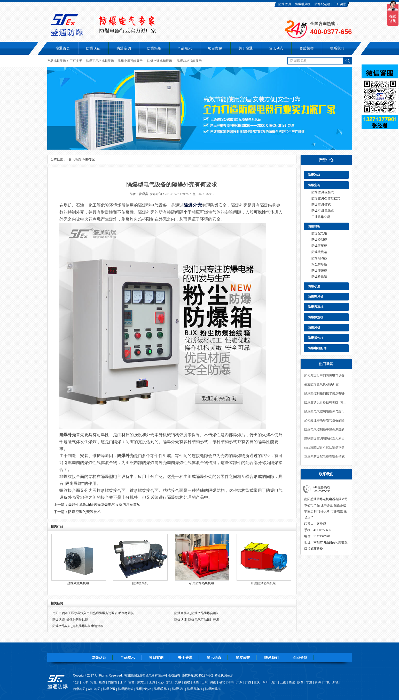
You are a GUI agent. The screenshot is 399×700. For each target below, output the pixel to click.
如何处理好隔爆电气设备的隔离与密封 (326, 420)
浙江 (169, 682)
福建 (187, 682)
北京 (76, 682)
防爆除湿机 (315, 317)
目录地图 (79, 689)
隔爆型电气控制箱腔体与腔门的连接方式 (326, 411)
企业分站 (300, 657)
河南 (213, 682)
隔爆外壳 (192, 205)
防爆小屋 (314, 286)
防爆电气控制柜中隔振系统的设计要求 (326, 429)
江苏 (161, 682)
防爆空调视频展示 (159, 61)
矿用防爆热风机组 (201, 583)
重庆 (257, 682)
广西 (248, 682)
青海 (318, 682)
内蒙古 (112, 682)
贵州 (274, 682)
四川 (265, 682)
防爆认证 (93, 48)
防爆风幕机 (315, 307)
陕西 (300, 682)
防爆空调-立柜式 (322, 192)
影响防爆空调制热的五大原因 (324, 438)
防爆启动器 (319, 258)
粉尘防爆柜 (319, 264)
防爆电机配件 (317, 348)
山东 (204, 682)
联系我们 (271, 657)
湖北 (222, 682)
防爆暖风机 (302, 4)
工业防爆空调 (320, 217)
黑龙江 (141, 682)
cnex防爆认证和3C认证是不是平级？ (326, 447)
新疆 (335, 682)
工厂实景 (340, 4)
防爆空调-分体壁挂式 (325, 198)
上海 (152, 682)
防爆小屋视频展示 (130, 61)
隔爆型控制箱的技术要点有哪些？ (326, 393)
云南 (283, 682)
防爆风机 (314, 327)
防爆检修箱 (319, 277)
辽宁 (123, 682)
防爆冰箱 (314, 175)
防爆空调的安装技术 (84, 512)
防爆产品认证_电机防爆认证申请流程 (78, 626)
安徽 (178, 682)
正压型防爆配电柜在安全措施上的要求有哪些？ (326, 456)
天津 (85, 682)
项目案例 (156, 657)
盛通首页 (63, 48)
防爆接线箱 (319, 252)
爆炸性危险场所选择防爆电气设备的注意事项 (104, 505)
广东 (239, 682)
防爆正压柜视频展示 (100, 61)
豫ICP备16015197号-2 (197, 675)
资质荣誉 (243, 657)
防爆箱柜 (314, 226)
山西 (102, 682)
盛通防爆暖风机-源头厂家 (321, 384)
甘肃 (309, 682)
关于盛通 (185, 657)
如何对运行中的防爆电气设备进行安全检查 (326, 375)
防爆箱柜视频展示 (189, 61)
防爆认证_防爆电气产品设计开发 (196, 619)
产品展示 (127, 657)
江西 (196, 682)
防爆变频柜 (319, 270)
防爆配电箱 (322, 4)
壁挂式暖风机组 (78, 583)
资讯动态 (74, 159)
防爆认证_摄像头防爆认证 (70, 619)
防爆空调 (284, 4)
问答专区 (89, 159)
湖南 (231, 682)
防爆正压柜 (319, 246)
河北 (93, 682)
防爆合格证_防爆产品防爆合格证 (196, 613)
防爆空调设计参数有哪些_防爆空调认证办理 (326, 402)
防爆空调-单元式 (322, 211)
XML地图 (94, 689)
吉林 (131, 682)
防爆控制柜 (319, 239)
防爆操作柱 (315, 338)
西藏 (292, 682)
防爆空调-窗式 (321, 204)
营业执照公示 (224, 675)
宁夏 (327, 682)
